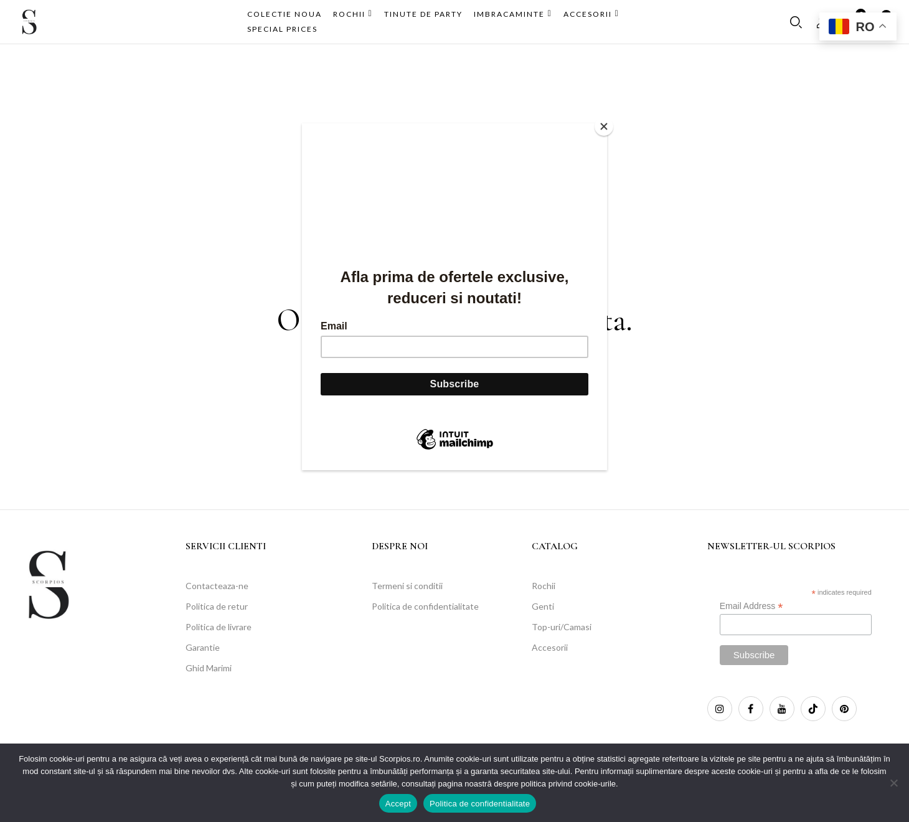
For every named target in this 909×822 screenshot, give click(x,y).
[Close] (604, 126)
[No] (893, 783)
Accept (398, 803)
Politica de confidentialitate (480, 803)
